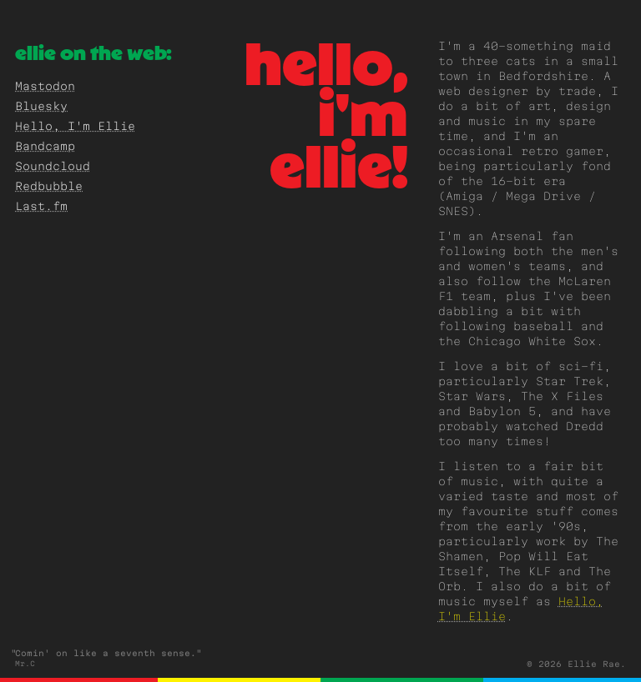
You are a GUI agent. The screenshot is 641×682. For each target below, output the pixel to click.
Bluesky (41, 108)
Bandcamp (45, 148)
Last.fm (41, 208)
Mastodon (45, 88)
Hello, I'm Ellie (75, 128)
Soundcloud (52, 168)
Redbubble (49, 188)
